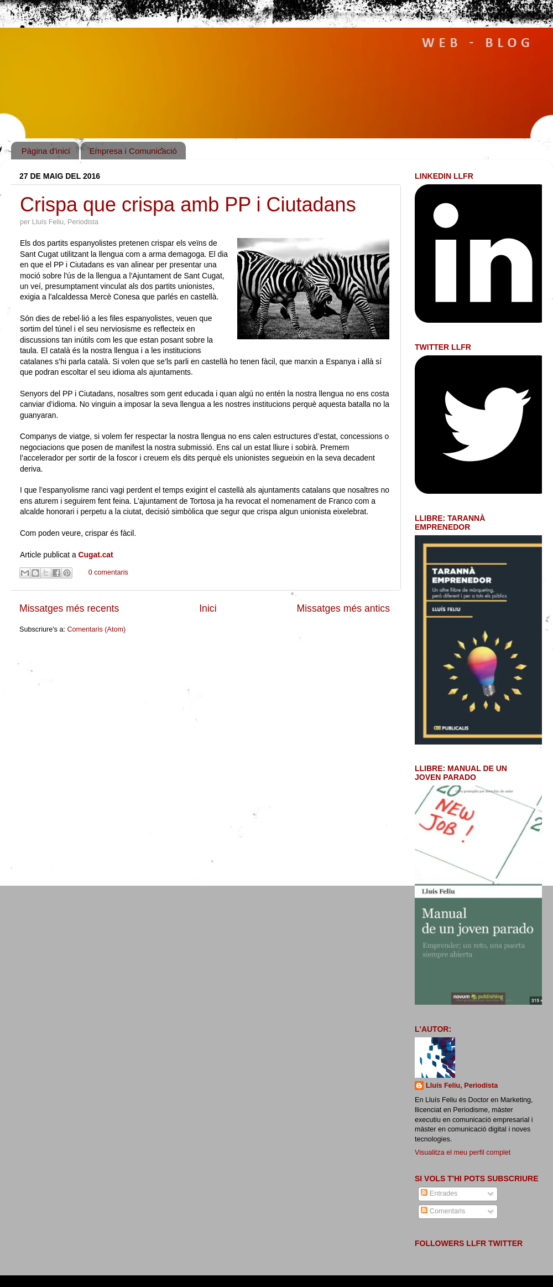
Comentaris (443, 1211)
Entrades (439, 1193)
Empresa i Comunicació (132, 151)
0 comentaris (108, 572)
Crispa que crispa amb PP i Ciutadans (188, 204)
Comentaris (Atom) (96, 629)
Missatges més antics (343, 608)
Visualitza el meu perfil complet (462, 1152)
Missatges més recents (69, 608)
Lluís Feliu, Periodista (462, 1085)
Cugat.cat (97, 554)
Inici (207, 608)
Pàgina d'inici (46, 151)
